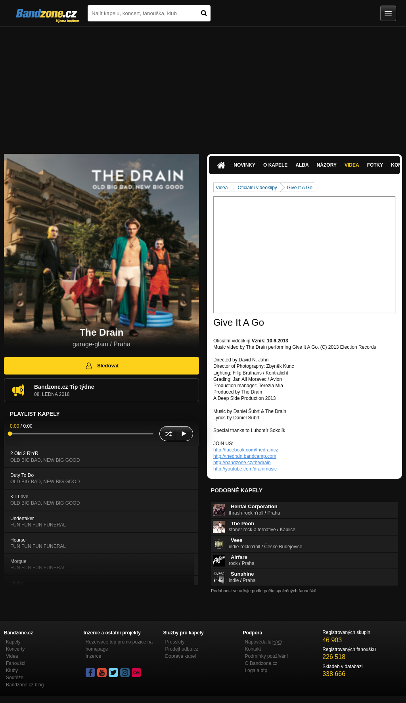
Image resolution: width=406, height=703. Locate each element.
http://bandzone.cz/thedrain (242, 462)
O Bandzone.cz (261, 663)
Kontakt (253, 649)
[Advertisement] (203, 86)
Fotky (375, 165)
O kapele (275, 165)
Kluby (12, 670)
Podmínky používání (266, 656)
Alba (301, 165)
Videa (352, 165)
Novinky (244, 165)
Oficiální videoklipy (257, 187)
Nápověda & (263, 642)
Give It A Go (299, 187)
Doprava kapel (180, 656)
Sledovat (101, 365)
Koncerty (15, 649)
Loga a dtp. (256, 670)
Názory (327, 165)
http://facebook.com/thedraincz (245, 450)
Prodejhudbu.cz (181, 649)
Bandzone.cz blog (25, 685)
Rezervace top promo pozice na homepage (119, 645)
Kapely (13, 642)
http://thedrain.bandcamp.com (244, 456)
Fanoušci (15, 663)
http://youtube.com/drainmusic (245, 469)
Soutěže (14, 677)
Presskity (175, 642)
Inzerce (93, 656)
